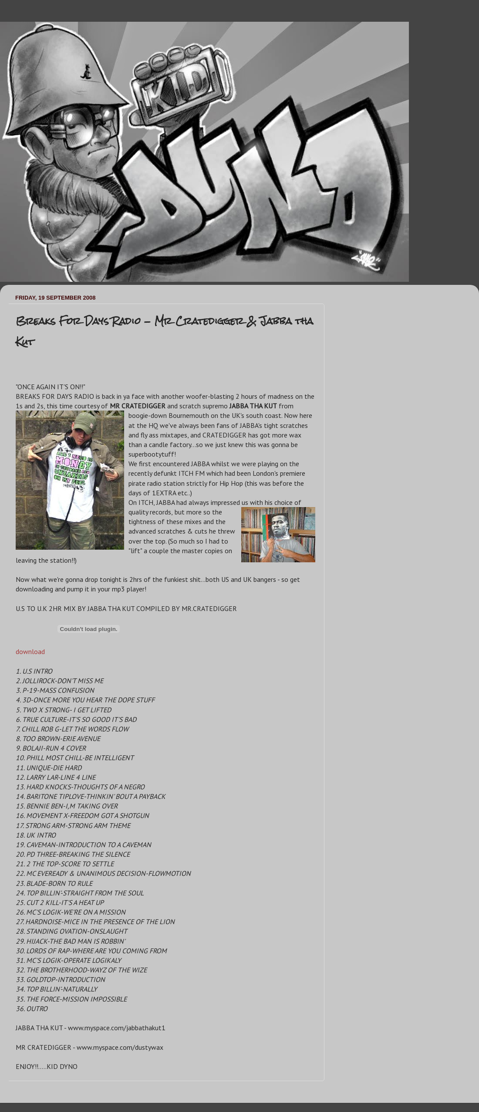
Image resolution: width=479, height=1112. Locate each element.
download (30, 651)
